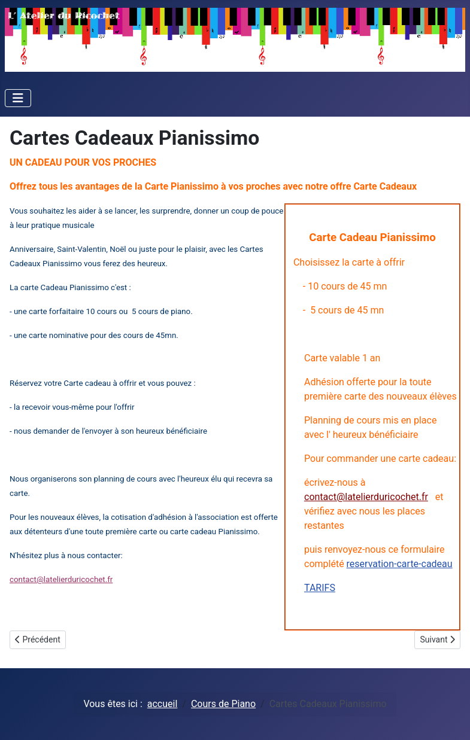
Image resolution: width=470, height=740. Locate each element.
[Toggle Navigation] (18, 98)
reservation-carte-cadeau (400, 564)
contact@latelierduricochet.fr (366, 497)
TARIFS (319, 587)
